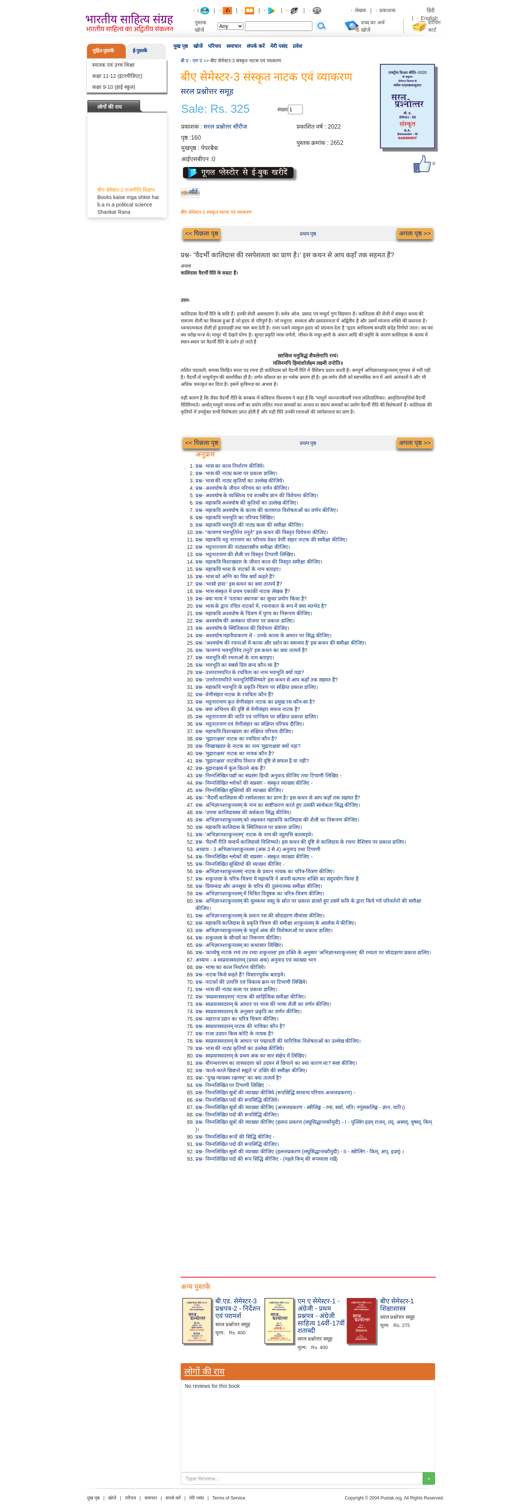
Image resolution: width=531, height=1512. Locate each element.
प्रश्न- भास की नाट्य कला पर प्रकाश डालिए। (236, 473)
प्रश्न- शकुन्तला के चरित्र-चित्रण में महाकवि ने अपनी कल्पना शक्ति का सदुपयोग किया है (276, 879)
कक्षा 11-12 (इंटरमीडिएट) (117, 76)
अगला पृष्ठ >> (415, 233)
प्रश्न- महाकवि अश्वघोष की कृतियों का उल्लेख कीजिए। (246, 503)
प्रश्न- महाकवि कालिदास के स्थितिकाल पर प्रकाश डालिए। (248, 827)
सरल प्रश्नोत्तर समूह (207, 91)
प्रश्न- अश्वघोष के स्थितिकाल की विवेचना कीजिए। (242, 628)
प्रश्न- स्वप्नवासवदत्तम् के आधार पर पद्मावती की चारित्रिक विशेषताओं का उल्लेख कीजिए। (278, 1041)
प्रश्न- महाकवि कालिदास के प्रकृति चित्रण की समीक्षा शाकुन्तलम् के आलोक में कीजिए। (275, 923)
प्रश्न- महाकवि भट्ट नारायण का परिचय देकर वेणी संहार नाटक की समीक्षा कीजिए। (271, 540)
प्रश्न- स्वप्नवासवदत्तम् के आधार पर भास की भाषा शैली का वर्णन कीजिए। (263, 1004)
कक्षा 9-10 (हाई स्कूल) (113, 87)
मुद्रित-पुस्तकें (103, 50)
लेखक (360, 10)
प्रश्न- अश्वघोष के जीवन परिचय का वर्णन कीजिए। (242, 488)
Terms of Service (228, 1498)
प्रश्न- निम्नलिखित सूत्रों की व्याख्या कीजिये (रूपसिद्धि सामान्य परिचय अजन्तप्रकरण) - (275, 1092)
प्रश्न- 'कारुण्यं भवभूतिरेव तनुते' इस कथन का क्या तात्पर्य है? (251, 650)
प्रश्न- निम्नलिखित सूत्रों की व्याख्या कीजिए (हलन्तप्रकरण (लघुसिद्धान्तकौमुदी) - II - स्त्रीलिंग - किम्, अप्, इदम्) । (299, 1151)
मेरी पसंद (278, 46)
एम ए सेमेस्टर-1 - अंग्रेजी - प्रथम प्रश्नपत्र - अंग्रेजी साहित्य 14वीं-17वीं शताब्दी (321, 1315)
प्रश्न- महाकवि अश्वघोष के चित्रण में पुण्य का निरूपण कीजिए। (253, 613)
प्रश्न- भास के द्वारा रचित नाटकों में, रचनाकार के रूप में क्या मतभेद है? (261, 606)
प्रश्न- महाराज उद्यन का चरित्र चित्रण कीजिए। (236, 1019)
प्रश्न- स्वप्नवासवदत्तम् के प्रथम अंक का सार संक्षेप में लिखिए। (250, 1056)
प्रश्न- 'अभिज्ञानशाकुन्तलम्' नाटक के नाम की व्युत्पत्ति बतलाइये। (254, 834)
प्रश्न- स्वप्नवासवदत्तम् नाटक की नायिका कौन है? (240, 1026)
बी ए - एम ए (191, 60)
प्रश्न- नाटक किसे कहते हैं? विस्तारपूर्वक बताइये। (240, 975)
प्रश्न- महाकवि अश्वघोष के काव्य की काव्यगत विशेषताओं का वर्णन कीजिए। (266, 510)
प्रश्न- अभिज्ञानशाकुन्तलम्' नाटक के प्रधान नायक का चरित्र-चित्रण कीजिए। (264, 871)
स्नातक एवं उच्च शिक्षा (113, 65)
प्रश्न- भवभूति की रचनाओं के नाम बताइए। (234, 658)
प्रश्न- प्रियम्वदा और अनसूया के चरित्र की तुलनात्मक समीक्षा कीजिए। (258, 886)
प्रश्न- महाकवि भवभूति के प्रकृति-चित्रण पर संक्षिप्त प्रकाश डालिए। (256, 687)
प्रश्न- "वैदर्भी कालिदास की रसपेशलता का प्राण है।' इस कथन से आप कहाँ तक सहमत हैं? (277, 798)
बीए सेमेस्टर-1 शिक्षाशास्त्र (397, 1304)
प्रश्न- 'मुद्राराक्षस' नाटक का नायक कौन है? (234, 753)
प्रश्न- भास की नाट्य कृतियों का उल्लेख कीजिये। (239, 481)
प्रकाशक (387, 10)
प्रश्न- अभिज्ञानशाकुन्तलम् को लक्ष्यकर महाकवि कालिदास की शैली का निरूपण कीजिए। (277, 820)
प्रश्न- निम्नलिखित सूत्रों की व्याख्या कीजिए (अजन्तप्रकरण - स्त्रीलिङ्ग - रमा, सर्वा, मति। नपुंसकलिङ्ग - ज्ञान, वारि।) (300, 1107)
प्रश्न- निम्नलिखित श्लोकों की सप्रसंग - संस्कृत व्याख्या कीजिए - (254, 783)
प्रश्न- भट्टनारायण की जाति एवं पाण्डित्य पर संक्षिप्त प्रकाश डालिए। (256, 717)
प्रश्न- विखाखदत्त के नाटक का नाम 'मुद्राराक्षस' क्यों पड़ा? (248, 746)
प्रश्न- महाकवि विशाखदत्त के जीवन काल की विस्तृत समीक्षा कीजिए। (258, 562)
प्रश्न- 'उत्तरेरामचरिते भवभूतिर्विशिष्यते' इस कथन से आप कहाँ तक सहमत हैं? (266, 680)
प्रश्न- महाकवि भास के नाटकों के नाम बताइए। (238, 569)
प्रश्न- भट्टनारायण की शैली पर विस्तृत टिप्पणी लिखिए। (245, 554)
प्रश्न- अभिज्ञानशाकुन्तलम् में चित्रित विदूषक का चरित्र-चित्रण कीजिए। (259, 893)
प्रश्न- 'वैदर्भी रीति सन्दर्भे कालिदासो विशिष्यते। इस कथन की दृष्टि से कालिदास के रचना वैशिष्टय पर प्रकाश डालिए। (300, 842)
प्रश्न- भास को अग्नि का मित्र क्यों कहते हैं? (235, 576)
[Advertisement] (308, 1217)
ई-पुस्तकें (140, 50)
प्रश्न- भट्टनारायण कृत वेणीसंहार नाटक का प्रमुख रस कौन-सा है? (255, 702)
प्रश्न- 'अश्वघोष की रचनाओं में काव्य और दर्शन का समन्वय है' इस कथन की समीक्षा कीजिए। (280, 643)
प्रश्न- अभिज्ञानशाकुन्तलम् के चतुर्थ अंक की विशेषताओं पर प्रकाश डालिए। (264, 930)
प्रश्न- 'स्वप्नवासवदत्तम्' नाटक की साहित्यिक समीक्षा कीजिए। (250, 997)
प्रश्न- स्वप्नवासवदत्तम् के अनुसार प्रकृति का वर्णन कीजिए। (248, 1011)
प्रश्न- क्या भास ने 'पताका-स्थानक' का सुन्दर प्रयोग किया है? (250, 599)
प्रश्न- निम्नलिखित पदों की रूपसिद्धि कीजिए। (237, 1115)
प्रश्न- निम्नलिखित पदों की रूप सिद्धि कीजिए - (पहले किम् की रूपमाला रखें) (266, 1159)
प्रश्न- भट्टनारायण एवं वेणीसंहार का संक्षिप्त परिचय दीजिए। (249, 724)
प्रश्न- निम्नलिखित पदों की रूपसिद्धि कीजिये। (237, 1100)
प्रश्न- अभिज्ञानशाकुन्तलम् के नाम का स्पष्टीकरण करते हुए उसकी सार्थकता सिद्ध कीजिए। (277, 805)
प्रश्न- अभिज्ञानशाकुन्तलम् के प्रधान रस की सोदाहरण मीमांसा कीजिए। (259, 916)
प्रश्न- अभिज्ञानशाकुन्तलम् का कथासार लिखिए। (239, 945)
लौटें (193, 192)
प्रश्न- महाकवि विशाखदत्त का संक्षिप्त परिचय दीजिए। (244, 731)
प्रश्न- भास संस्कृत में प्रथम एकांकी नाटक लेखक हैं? (242, 591)
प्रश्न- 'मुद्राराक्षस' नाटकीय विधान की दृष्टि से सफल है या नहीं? (252, 761)
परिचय (214, 46)
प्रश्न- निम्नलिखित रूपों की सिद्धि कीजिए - (235, 1137)
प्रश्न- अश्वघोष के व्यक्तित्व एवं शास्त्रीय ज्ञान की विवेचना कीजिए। (256, 495)
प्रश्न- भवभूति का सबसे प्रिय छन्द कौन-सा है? (237, 665)
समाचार (233, 46)
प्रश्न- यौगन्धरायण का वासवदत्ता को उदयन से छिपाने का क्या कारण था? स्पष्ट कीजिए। (276, 1063)
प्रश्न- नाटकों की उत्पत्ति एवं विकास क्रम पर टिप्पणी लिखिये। (251, 982)
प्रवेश (297, 46)
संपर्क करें (256, 46)
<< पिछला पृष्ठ (201, 233)
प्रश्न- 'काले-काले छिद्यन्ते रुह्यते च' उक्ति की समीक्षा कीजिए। (251, 1070)
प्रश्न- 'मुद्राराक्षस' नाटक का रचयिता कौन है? (236, 739)
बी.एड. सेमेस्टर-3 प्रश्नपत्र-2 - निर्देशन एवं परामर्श (237, 1308)
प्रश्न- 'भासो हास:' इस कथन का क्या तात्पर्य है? (238, 584)
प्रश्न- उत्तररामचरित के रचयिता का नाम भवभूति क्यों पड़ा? (249, 672)
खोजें (197, 46)
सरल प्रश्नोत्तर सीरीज (225, 126)
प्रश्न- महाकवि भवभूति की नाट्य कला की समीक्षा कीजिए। (249, 525)
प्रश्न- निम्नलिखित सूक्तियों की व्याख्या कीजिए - (240, 864)
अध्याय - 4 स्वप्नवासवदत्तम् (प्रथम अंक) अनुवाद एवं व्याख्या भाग (255, 960)
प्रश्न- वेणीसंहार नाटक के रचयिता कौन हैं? (234, 694)
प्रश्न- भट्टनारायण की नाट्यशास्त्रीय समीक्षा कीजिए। (242, 547)
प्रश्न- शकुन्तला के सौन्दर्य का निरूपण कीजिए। (238, 938)
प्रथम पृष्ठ (308, 234)
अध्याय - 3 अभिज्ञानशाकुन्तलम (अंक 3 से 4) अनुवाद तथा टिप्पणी (257, 849)
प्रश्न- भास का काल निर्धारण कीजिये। (229, 466)
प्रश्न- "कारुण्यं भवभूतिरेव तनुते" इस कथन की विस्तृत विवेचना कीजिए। (261, 532)
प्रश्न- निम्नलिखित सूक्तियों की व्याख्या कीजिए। (239, 790)
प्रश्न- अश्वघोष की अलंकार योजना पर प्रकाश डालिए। (245, 621)
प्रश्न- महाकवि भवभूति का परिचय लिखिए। (235, 517)
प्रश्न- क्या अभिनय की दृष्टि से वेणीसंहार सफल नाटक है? (247, 709)
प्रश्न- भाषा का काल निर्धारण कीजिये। (230, 967)
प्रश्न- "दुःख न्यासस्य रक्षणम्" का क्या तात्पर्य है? (238, 1078)
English (429, 18)
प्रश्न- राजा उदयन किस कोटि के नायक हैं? (234, 1034)
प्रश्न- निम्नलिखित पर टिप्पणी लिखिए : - (232, 1085)
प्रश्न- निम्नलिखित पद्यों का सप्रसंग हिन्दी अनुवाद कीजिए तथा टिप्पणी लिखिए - (268, 775)
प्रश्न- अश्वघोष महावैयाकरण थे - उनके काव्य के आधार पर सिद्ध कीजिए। (263, 635)
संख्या (282, 109)
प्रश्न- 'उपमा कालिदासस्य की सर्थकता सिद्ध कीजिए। (243, 812)
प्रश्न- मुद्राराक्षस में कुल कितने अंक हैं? (230, 768)
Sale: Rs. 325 (215, 109)
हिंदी (431, 10)
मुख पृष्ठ (180, 46)
